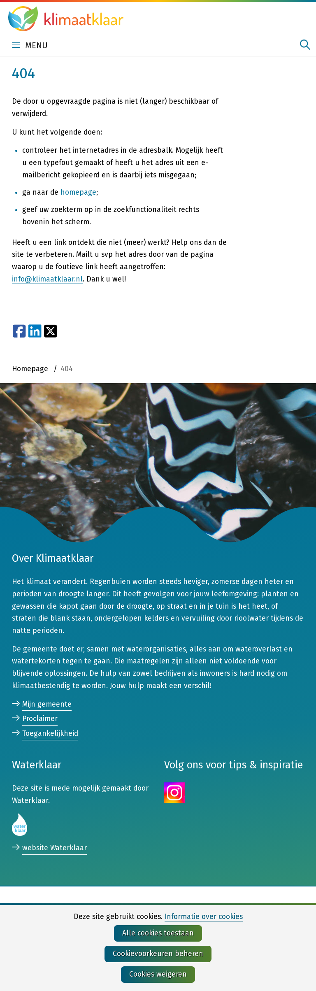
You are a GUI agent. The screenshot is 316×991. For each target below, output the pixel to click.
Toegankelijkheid (50, 733)
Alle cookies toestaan (158, 933)
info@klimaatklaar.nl (47, 279)
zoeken (305, 45)
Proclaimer (40, 718)
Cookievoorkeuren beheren (158, 953)
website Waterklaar (54, 848)
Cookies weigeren (158, 974)
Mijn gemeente (47, 704)
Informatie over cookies (204, 916)
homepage (78, 192)
